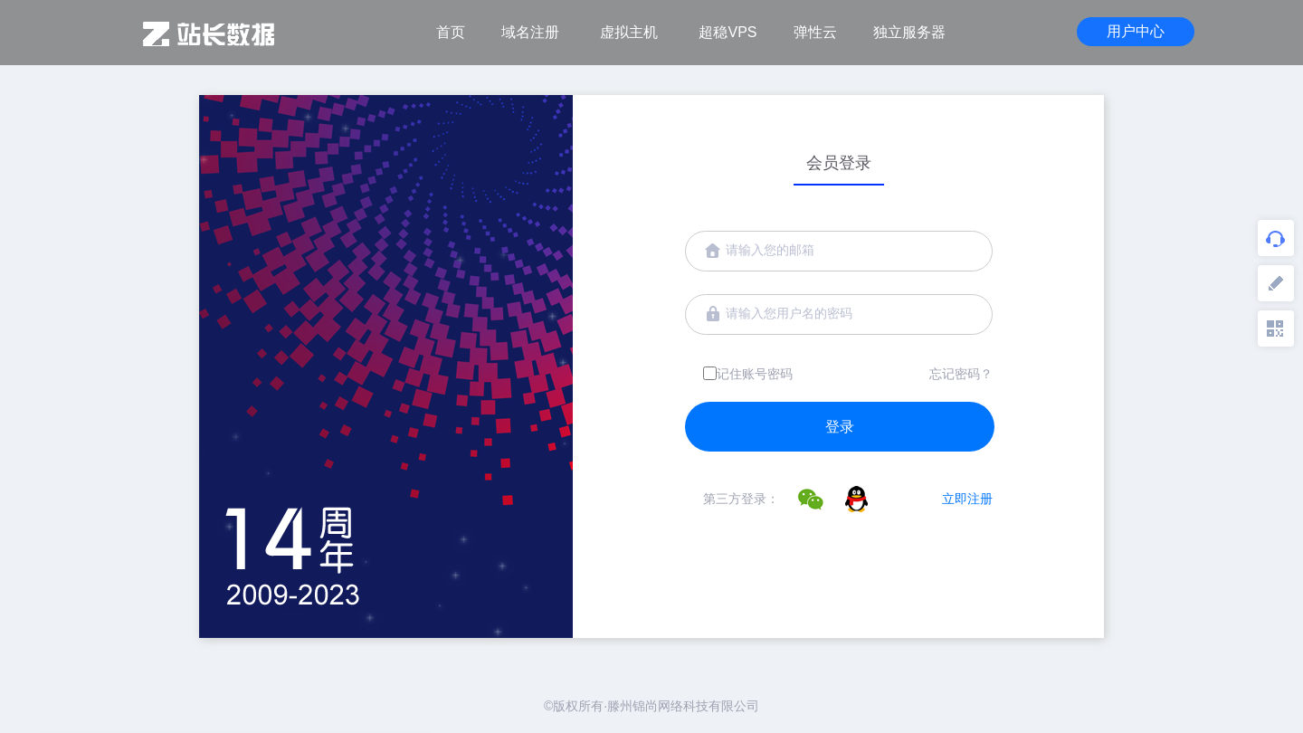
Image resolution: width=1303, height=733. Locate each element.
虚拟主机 (629, 32)
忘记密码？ (961, 373)
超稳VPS (727, 32)
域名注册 (530, 32)
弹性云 (815, 32)
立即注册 (967, 498)
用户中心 (1136, 31)
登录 (839, 426)
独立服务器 (909, 32)
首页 (450, 32)
